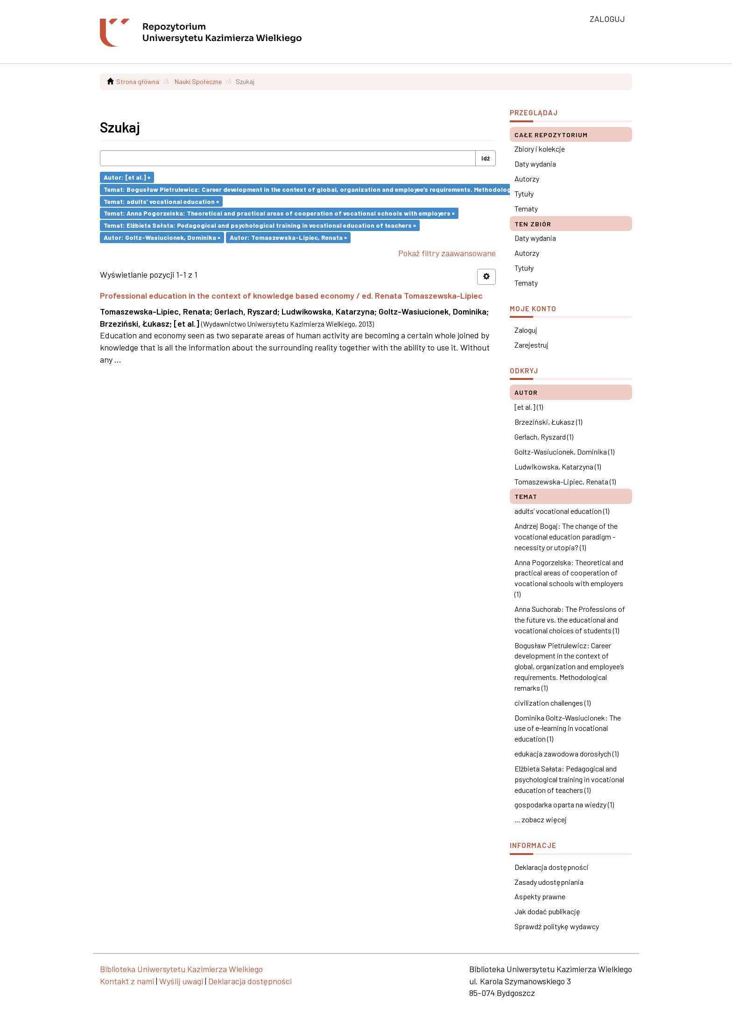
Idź (485, 158)
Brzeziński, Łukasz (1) (548, 421)
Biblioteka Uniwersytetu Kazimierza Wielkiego (181, 969)
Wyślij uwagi (181, 981)
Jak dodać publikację (547, 911)
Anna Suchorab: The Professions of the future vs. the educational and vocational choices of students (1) (569, 619)
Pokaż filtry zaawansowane (447, 253)
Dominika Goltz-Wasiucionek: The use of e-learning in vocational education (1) (567, 728)
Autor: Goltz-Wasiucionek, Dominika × (162, 237)
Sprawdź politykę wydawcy (556, 926)
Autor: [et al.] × (127, 177)
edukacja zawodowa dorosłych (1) (566, 753)
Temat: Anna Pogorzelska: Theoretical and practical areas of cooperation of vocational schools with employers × (279, 213)
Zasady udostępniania (549, 881)
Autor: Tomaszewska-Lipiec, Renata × (288, 237)
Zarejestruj (531, 344)
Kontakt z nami (127, 981)
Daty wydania (535, 163)
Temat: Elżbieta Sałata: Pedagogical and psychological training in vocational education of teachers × (260, 225)
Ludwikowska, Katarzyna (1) (557, 466)
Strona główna (137, 81)
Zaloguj (525, 329)
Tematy (526, 208)
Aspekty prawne (539, 896)
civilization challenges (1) (552, 702)
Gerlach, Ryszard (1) (543, 436)
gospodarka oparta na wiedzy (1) (564, 804)
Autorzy (526, 178)
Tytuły (524, 193)
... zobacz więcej (540, 819)
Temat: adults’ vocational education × (161, 201)
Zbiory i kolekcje (539, 148)
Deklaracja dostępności (551, 866)
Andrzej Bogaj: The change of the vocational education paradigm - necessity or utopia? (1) (566, 536)
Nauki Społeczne (198, 81)
